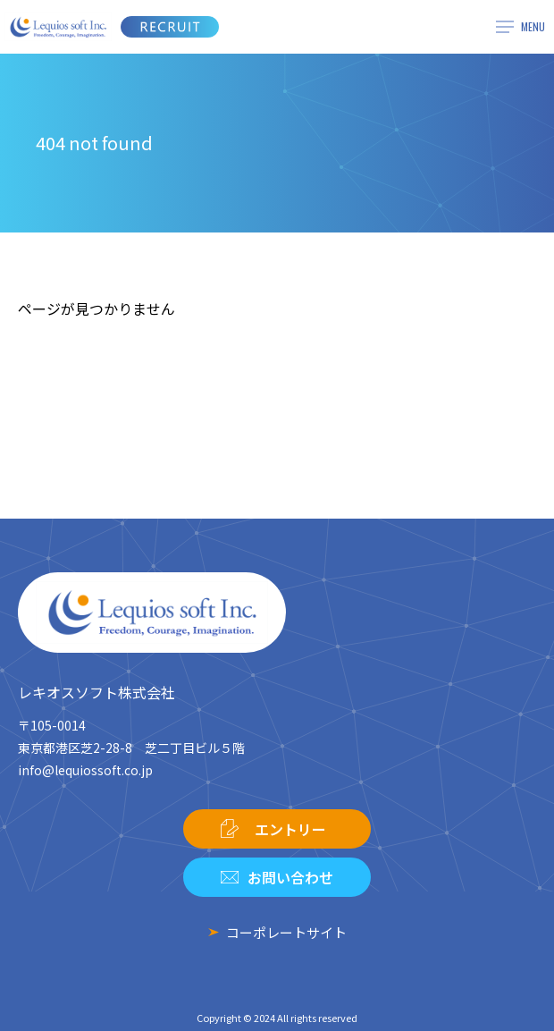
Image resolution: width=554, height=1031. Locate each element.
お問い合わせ (290, 877)
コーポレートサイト (286, 932)
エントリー (290, 829)
